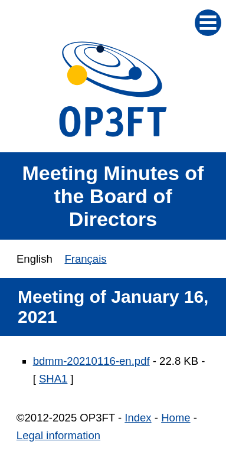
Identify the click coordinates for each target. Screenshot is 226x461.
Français (85, 259)
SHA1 (53, 378)
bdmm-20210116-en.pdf (91, 361)
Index (138, 417)
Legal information (58, 435)
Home (175, 417)
